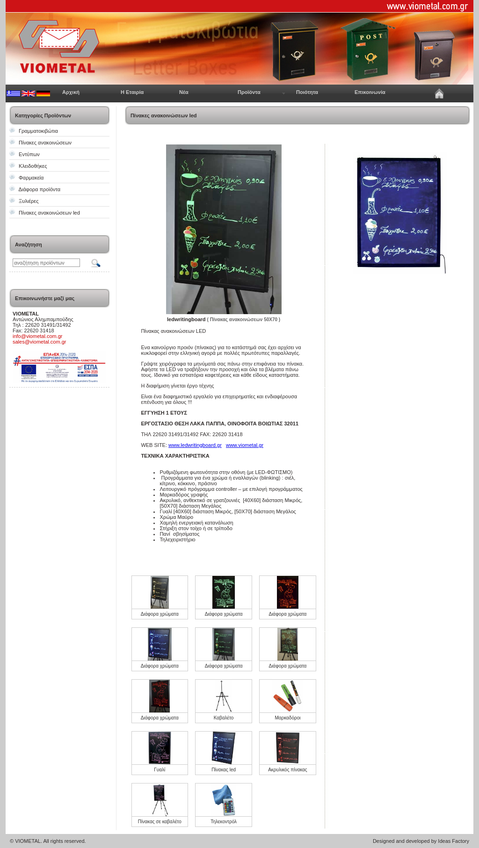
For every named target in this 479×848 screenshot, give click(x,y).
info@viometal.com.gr (38, 336)
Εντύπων (29, 154)
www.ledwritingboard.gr (195, 445)
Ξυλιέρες (28, 201)
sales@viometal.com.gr (39, 342)
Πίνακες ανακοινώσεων (45, 142)
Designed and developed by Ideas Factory (421, 841)
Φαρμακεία (31, 177)
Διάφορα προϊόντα (39, 189)
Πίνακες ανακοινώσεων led (49, 213)
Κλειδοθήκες (33, 166)
